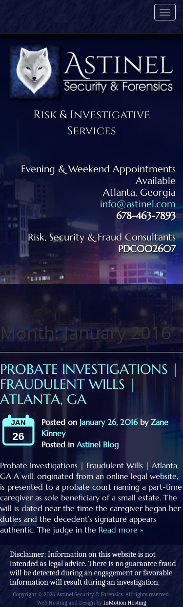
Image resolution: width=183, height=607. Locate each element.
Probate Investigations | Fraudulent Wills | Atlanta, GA (89, 384)
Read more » (119, 529)
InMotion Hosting (124, 602)
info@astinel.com (138, 204)
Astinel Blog (98, 444)
